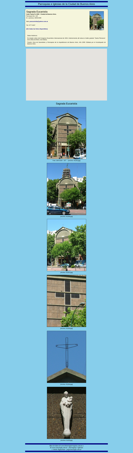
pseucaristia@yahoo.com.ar (39, 21)
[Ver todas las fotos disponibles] (37, 29)
